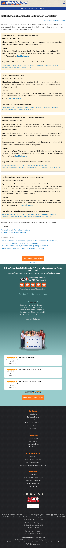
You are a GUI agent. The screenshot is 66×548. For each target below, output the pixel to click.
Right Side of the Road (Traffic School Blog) (33, 465)
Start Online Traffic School (33, 258)
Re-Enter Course (33, 438)
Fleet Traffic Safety (33, 426)
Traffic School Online (8, 107)
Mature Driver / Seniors (33, 423)
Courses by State (33, 444)
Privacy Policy (40, 538)
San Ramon (22, 167)
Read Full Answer (23, 56)
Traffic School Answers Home (54, 20)
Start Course (33, 441)
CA (30, 67)
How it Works (33, 447)
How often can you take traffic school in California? (19, 243)
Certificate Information (33, 480)
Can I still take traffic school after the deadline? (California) (22, 248)
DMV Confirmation (29, 65)
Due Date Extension (35, 107)
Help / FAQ (33, 474)
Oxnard (4, 109)
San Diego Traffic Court (21, 67)
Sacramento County (17, 216)
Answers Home (6, 230)
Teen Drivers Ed (33, 429)
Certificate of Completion (43, 65)
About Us (33, 456)
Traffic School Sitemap (33, 483)
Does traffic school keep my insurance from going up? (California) (24, 246)
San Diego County (7, 67)
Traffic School (33, 414)
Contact (24, 8)
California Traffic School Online (11, 165)
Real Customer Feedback (33, 459)
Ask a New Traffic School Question (13, 232)
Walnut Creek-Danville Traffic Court (50, 167)
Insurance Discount (33, 420)
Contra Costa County (33, 167)
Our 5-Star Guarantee (33, 462)
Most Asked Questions (21, 230)
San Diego (55, 65)
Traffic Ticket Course (22, 107)
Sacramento (5, 216)
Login (42, 8)
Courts (20, 65)
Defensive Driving (33, 417)
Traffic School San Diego (9, 65)
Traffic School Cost (41, 165)
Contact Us (33, 486)
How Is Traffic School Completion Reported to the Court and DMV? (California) (29, 241)
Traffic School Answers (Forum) (33, 477)
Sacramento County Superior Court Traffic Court (38, 216)
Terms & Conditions (28, 538)
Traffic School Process (28, 165)
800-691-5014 (34, 8)
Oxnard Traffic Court (25, 109)
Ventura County (12, 109)
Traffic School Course (28, 214)
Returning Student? (33, 262)
